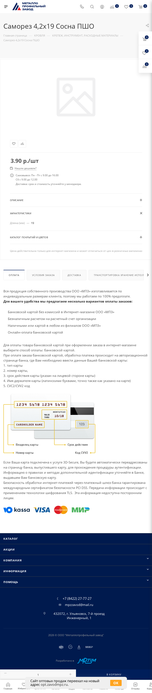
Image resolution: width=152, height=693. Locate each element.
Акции (9, 549)
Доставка (74, 275)
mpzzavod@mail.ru (79, 605)
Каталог (10, 539)
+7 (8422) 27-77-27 (77, 598)
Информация (15, 571)
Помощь (10, 582)
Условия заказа (43, 275)
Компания (12, 560)
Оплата (14, 275)
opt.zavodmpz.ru (54, 684)
